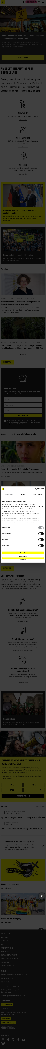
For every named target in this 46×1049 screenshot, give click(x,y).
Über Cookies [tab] (38, 494)
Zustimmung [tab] (8, 494)
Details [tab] (23, 494)
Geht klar (23, 553)
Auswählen (23, 556)
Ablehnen (23, 559)
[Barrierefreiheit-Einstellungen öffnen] (42, 896)
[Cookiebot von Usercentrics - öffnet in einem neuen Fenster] (35, 489)
